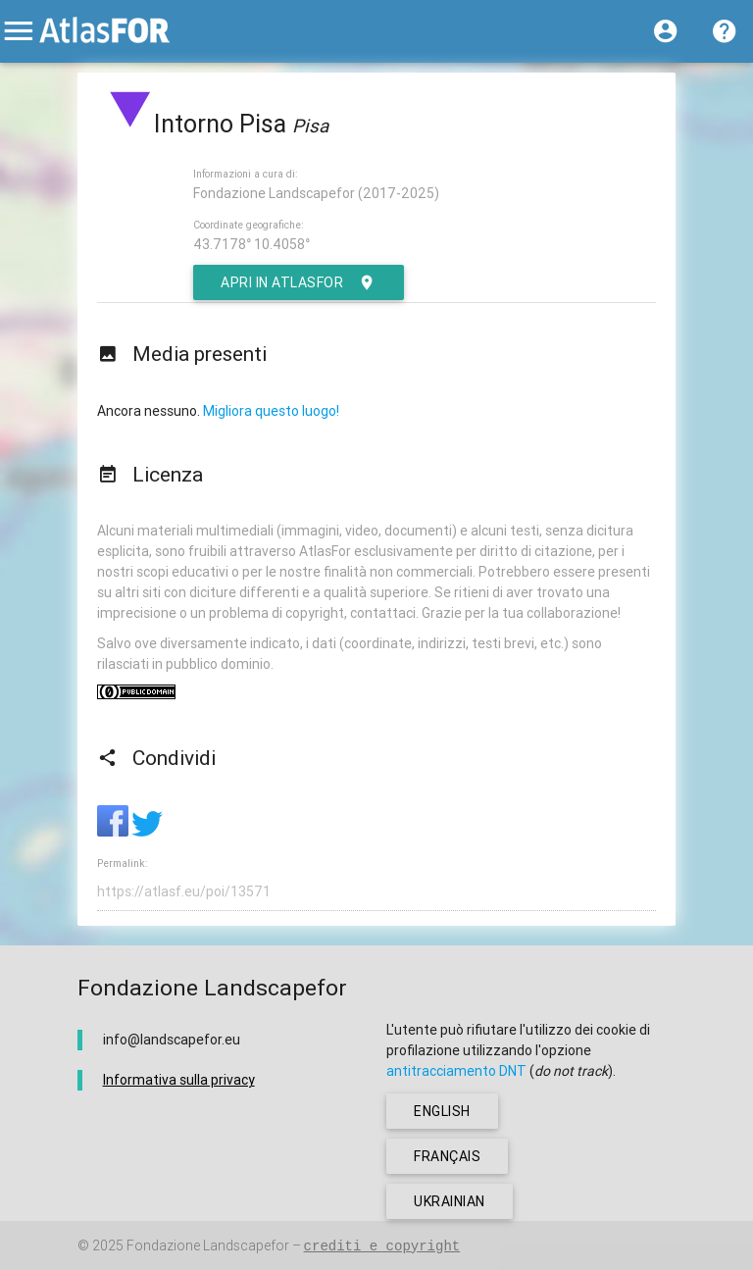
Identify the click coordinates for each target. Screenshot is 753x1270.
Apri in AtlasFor (298, 282)
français (447, 1156)
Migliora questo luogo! (271, 411)
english (442, 1111)
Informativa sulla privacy (179, 1080)
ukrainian (449, 1201)
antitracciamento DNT (456, 1071)
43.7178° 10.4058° (251, 244)
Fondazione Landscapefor (207, 1245)
